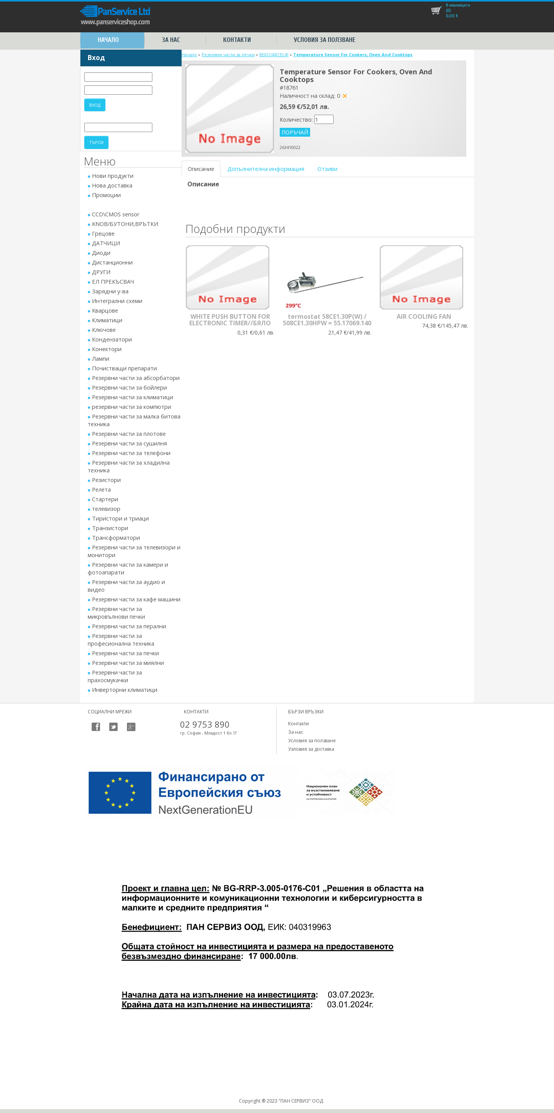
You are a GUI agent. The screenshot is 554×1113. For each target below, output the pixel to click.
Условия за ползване (324, 40)
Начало (108, 40)
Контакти (237, 40)
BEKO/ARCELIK (274, 54)
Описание (201, 168)
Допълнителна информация (265, 168)
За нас (171, 40)
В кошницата (458, 5)
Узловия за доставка (311, 749)
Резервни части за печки (228, 54)
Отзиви (327, 168)
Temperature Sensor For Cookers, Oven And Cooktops (352, 54)
